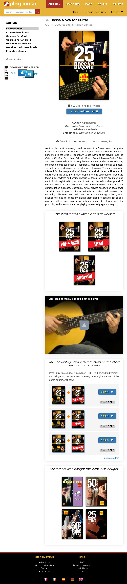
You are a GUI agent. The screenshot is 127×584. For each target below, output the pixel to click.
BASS (88, 4)
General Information (44, 565)
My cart (117, 12)
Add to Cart (84, 111)
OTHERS (117, 4)
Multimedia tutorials (18, 43)
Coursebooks (14, 28)
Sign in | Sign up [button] (95, 12)
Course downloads (17, 32)
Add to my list (102, 141)
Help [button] (77, 12)
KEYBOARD (73, 4)
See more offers (111, 458)
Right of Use (44, 571)
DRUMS (102, 4)
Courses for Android (18, 39)
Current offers (14, 59)
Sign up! (44, 568)
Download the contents (71, 141)
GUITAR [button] (54, 4)
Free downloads (16, 51)
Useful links (82, 568)
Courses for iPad (16, 36)
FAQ (82, 562)
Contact (82, 571)
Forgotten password (82, 565)
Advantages (44, 562)
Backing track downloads (21, 47)
